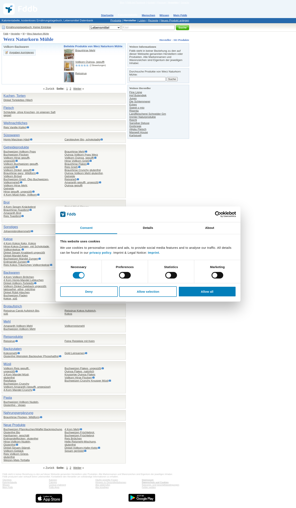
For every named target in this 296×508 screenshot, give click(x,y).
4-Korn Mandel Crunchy (17, 389)
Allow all (207, 291)
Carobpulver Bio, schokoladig (82, 139)
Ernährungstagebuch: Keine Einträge (28, 27)
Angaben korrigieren (21, 52)
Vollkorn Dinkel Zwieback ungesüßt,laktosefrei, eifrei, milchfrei (25, 288)
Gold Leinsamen (74, 353)
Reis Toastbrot (12, 216)
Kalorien (53, 480)
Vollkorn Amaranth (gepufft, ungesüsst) (27, 386)
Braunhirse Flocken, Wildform (21, 417)
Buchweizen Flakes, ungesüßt (83, 368)
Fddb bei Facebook (135, 2)
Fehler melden (149, 487)
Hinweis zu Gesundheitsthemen (110, 482)
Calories (53, 482)
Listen (142, 20)
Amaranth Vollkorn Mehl (18, 325)
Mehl (7, 321)
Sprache (185, 2)
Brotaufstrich (12, 306)
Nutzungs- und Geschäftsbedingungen (160, 485)
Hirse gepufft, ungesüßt (17, 191)
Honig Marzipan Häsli (16, 139)
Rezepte (153, 20)
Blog (122, 2)
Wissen (164, 15)
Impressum (148, 480)
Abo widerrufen (102, 485)
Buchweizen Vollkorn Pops (19, 151)
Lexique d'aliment (57, 485)
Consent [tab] (86, 227)
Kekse (8, 239)
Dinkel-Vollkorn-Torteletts (18, 283)
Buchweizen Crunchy (16, 383)
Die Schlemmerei (139, 101)
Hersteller (130, 20)
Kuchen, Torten (14, 95)
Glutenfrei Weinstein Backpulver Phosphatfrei (31, 356)
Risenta (134, 110)
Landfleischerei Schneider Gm (147, 113)
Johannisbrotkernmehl (16, 231)
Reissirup (81, 73)
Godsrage (135, 126)
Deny (89, 291)
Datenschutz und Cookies (155, 482)
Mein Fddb (180, 15)
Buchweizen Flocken (16, 154)
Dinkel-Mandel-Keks (15, 255)
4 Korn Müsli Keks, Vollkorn (20, 194)
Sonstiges (10, 227)
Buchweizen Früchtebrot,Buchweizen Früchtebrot (80, 434)
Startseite (107, 15)
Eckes (133, 104)
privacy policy (100, 252)
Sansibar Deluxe (139, 123)
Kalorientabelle (128, 14)
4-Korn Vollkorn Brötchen (18, 277)
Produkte (115, 20)
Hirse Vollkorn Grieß (77, 160)
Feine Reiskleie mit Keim (80, 341)
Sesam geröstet (74, 450)
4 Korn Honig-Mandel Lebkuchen (23, 280)
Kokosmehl (10, 353)
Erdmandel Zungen (15, 261)
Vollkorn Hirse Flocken (78, 377)
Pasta (7, 397)
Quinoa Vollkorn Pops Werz (81, 154)
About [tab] (209, 227)
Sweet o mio (136, 107)
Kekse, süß (10, 298)
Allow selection (148, 291)
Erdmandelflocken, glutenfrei (20, 438)
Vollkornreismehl (75, 325)
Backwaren (11, 272)
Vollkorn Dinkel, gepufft (17, 170)
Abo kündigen (102, 487)
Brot (6, 202)
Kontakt (151, 2)
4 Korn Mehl (72, 429)
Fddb (5, 33)
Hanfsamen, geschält (16, 435)
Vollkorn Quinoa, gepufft (89, 61)
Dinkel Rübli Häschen (16, 292)
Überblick (7, 480)
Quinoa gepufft (73, 185)
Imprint (153, 252)
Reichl (133, 120)
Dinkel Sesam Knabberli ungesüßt (24, 252)
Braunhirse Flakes (76, 163)
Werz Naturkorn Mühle (38, 33)
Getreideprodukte (16, 147)
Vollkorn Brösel (12, 176)
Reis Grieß (71, 167)
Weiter (77, 88)
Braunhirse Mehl (85, 50)
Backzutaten (12, 349)
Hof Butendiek (138, 95)
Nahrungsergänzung (18, 413)
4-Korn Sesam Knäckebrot (19, 206)
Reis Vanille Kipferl (14, 127)
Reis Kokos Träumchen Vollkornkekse (26, 264)
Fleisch (8, 108)
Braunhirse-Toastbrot (16, 209)
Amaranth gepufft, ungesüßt (81, 182)
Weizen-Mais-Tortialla (16, 460)
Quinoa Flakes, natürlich (79, 371)
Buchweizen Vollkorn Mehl (19, 328)
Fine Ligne (135, 92)
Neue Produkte (14, 425)
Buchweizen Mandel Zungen (20, 258)
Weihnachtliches (15, 123)
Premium (161, 2)
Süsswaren (11, 135)
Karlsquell (135, 135)
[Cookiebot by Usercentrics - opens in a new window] (218, 214)
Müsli (7, 364)
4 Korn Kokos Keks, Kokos (19, 243)
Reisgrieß (70, 179)
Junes (133, 98)
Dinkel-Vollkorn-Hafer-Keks (81, 447)
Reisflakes (9, 380)
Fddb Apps (54, 487)
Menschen (148, 15)
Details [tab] (148, 227)
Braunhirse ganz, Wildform (19, 173)
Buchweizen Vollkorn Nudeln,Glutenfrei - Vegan (21, 403)
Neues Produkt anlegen (175, 20)
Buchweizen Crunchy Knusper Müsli (86, 380)
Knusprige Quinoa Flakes (80, 374)
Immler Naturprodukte (142, 116)
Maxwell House (138, 132)
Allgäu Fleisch (137, 129)
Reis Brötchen (73, 438)
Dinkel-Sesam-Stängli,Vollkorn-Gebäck (17, 449)
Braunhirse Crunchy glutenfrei (83, 170)
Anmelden (173, 2)
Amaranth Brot (12, 212)
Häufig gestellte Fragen (106, 480)
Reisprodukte (13, 336)
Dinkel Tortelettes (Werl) (18, 100)
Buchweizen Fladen (15, 295)
